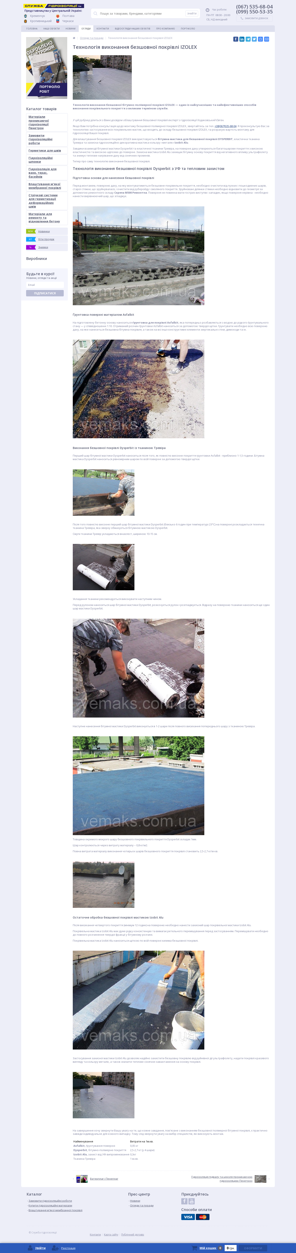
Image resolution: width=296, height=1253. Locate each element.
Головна (31, 28)
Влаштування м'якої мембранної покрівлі (45, 186)
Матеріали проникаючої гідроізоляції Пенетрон (39, 122)
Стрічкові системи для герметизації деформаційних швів (43, 200)
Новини (70, 28)
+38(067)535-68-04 (225, 126)
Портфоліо (188, 28)
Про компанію (165, 28)
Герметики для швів (45, 150)
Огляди (86, 28)
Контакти (103, 28)
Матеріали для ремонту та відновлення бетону (44, 217)
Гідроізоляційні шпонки (41, 160)
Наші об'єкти (51, 28)
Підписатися (45, 293)
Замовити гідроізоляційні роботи (40, 139)
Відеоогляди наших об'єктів (132, 28)
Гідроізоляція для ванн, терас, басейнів (43, 172)
